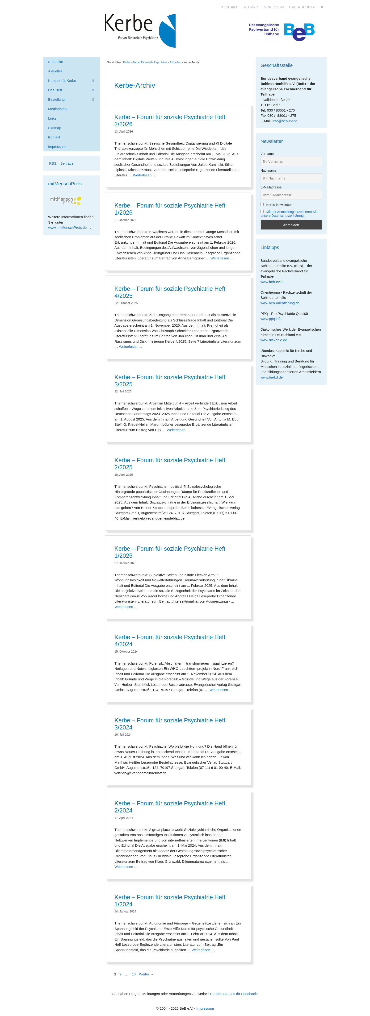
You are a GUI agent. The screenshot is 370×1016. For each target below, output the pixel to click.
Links (52, 118)
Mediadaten (57, 109)
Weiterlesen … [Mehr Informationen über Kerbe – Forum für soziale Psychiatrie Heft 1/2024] (203, 950)
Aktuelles (175, 62)
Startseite (55, 62)
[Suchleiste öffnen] (322, 7)
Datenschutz (302, 7)
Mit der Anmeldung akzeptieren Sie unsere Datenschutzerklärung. (289, 213)
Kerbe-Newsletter (276, 205)
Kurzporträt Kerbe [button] (74, 80)
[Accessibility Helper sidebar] (364, 5)
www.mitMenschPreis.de (69, 227)
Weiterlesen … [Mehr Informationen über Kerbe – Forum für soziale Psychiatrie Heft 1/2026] (222, 258)
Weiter (146, 974)
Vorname (267, 154)
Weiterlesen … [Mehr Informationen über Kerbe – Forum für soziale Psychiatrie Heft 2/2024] (126, 867)
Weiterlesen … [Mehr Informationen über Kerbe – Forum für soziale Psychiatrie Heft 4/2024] (220, 690)
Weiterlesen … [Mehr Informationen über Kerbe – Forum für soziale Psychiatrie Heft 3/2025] (178, 430)
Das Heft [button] (74, 90)
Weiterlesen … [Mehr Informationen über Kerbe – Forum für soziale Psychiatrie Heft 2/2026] (144, 175)
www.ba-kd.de (273, 377)
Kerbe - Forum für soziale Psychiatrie (145, 62)
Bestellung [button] (74, 99)
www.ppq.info (273, 319)
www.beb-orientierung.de (282, 303)
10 (134, 974)
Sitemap (250, 7)
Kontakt (229, 7)
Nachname (269, 170)
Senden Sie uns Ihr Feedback (233, 994)
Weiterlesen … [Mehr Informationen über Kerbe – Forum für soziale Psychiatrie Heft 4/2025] (130, 347)
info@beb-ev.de (285, 121)
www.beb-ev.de (274, 282)
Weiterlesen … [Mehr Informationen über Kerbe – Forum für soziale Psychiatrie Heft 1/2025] (126, 607)
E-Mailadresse (271, 187)
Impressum (273, 7)
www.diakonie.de (275, 340)
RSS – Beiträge (61, 163)
